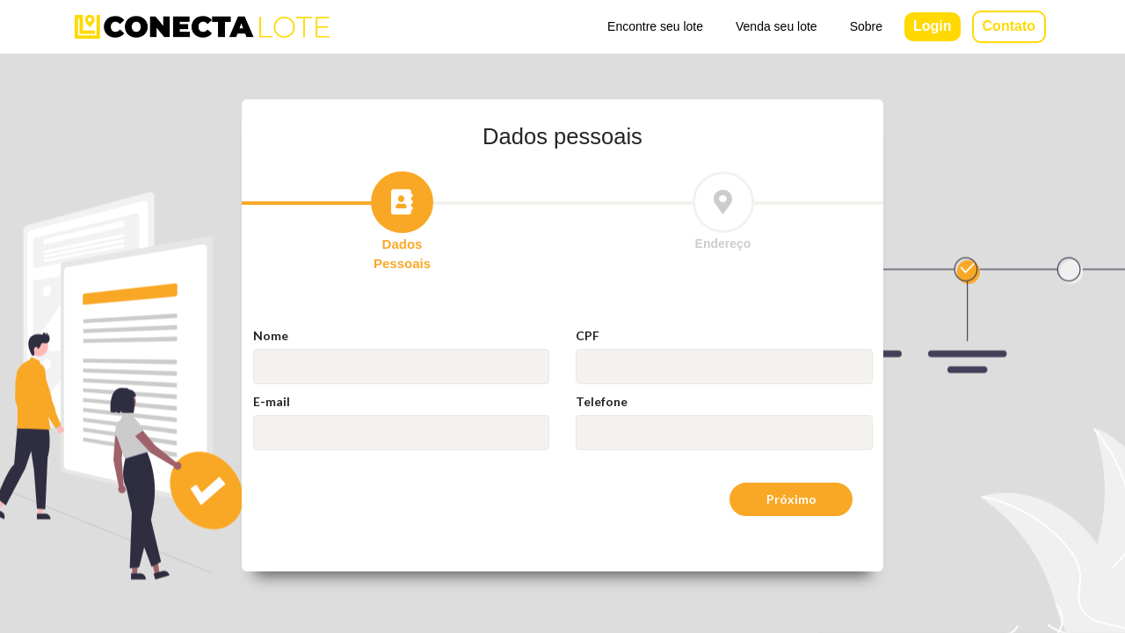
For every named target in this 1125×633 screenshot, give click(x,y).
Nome (270, 335)
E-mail (271, 401)
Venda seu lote (776, 26)
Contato (1009, 25)
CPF (587, 335)
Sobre (866, 26)
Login (932, 25)
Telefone (602, 401)
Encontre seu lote (655, 26)
